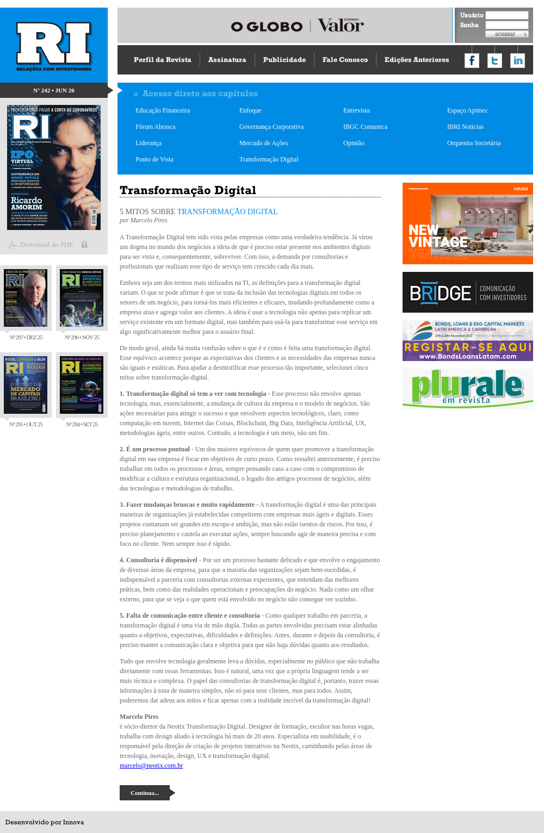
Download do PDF (46, 244)
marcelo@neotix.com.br (151, 765)
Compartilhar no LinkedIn (517, 60)
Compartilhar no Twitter (494, 60)
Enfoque (250, 110)
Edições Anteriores (417, 59)
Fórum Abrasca (155, 126)
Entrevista (356, 110)
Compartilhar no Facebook (472, 60)
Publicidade (284, 59)
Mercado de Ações (263, 143)
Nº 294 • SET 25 (81, 391)
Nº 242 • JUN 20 (53, 90)
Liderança (148, 143)
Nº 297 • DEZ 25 (25, 304)
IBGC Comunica (365, 126)
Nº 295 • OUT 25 (25, 391)
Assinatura (227, 59)
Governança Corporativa (271, 126)
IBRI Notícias (465, 126)
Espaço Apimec (467, 110)
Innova (73, 822)
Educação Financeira (162, 110)
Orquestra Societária (473, 143)
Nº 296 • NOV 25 (81, 304)
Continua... (145, 793)
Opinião (353, 143)
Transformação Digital (269, 159)
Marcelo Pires (150, 220)
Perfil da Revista (162, 59)
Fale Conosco (345, 59)
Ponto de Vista (154, 159)
